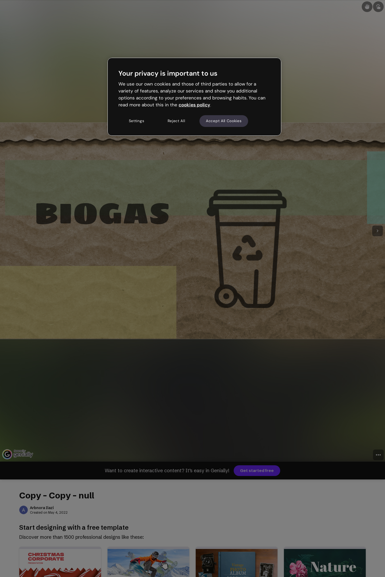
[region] (194, 97)
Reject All (176, 120)
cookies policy (194, 105)
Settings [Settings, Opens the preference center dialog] (136, 120)
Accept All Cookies (224, 120)
